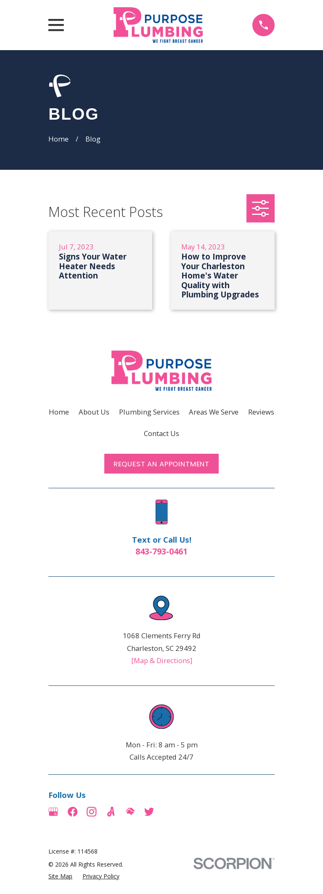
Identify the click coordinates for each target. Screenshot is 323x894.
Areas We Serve (213, 412)
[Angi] (111, 811)
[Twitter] (149, 811)
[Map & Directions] (161, 660)
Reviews (261, 412)
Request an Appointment (161, 464)
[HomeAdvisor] (130, 811)
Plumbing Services (149, 412)
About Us (94, 412)
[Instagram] (91, 811)
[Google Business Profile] (53, 811)
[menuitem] (60, 876)
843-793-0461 (161, 551)
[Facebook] (72, 811)
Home (59, 412)
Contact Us (161, 433)
